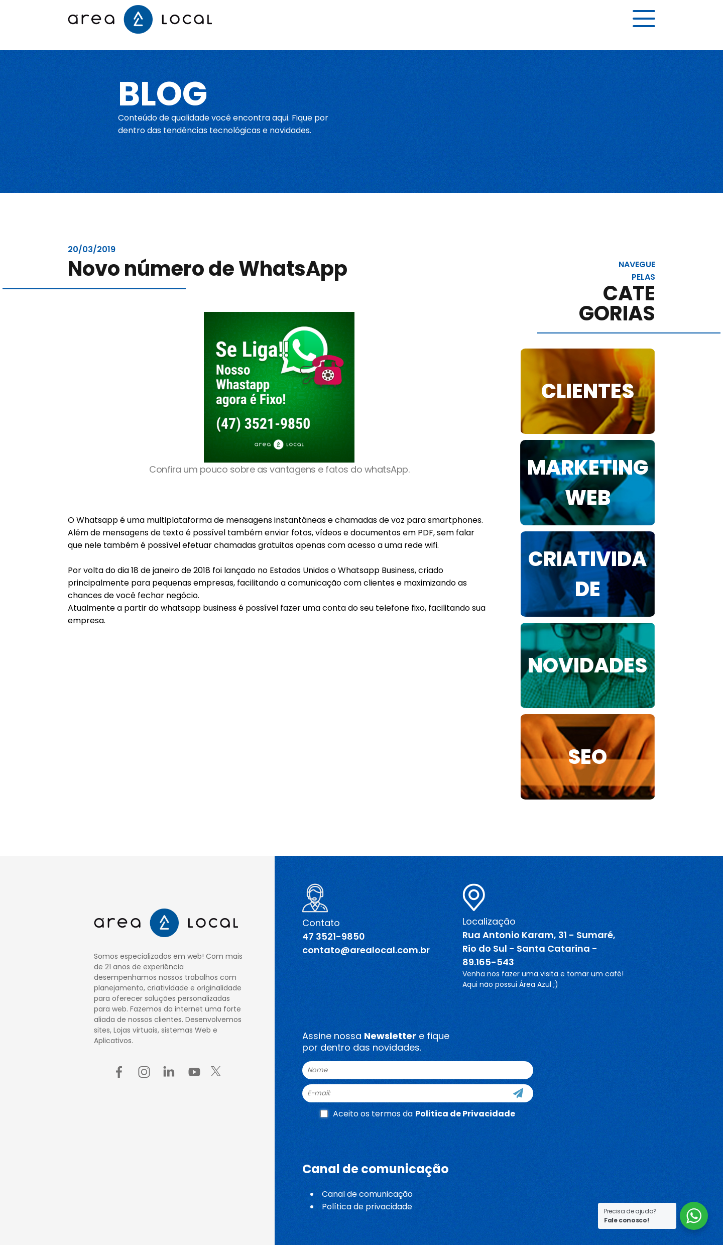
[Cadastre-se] (518, 1093)
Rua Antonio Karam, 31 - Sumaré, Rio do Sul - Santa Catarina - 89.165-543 (539, 948)
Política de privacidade (367, 1206)
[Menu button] (644, 23)
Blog (172, 91)
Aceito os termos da (417, 1113)
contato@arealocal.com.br (366, 950)
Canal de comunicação (367, 1194)
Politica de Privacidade (465, 1113)
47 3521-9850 (333, 936)
